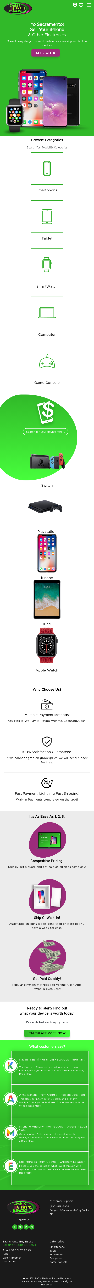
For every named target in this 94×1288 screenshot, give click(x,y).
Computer (56, 1258)
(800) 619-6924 (59, 1206)
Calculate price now (47, 1033)
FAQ (5, 1254)
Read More (25, 1074)
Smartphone (57, 1247)
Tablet (54, 1251)
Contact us (9, 1262)
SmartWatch (57, 1254)
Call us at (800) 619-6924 (19, 1245)
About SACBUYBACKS (17, 1250)
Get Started (45, 53)
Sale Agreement (12, 1258)
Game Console (59, 1262)
